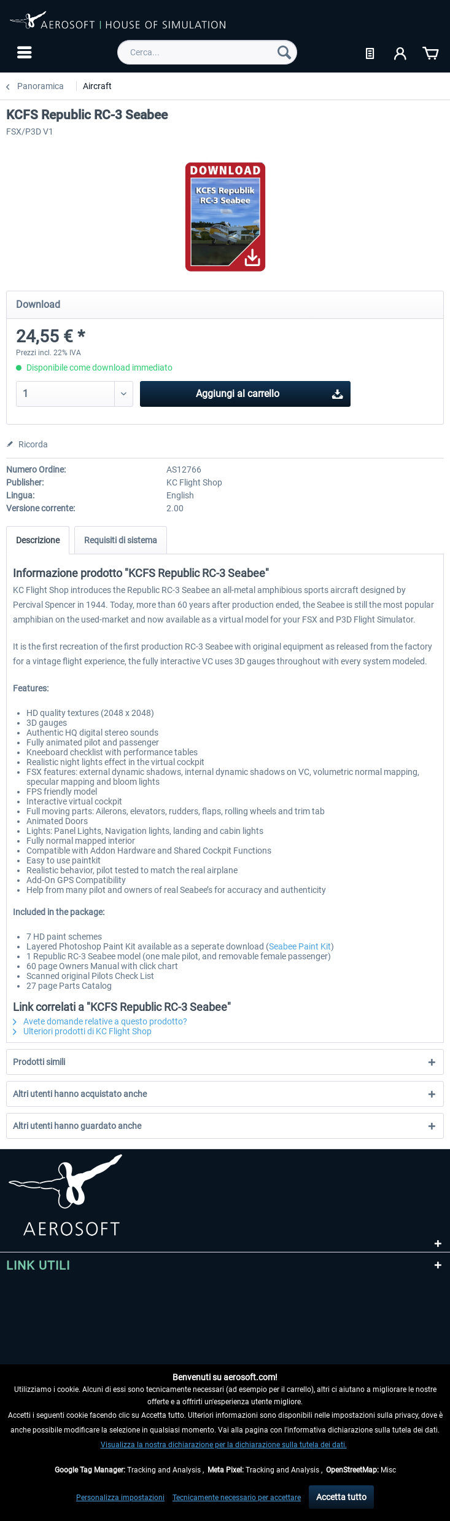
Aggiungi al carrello (269, 391)
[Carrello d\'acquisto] (430, 52)
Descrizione (38, 540)
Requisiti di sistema (120, 540)
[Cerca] (284, 52)
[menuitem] (23, 52)
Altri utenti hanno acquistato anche (80, 1094)
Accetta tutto (341, 1497)
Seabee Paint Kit (300, 946)
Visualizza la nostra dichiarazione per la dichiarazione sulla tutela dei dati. (224, 1444)
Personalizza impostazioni (120, 1497)
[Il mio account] (401, 52)
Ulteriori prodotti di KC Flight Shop (82, 1031)
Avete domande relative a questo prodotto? (100, 1021)
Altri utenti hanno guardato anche (77, 1126)
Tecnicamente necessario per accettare (237, 1497)
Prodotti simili (39, 1062)
